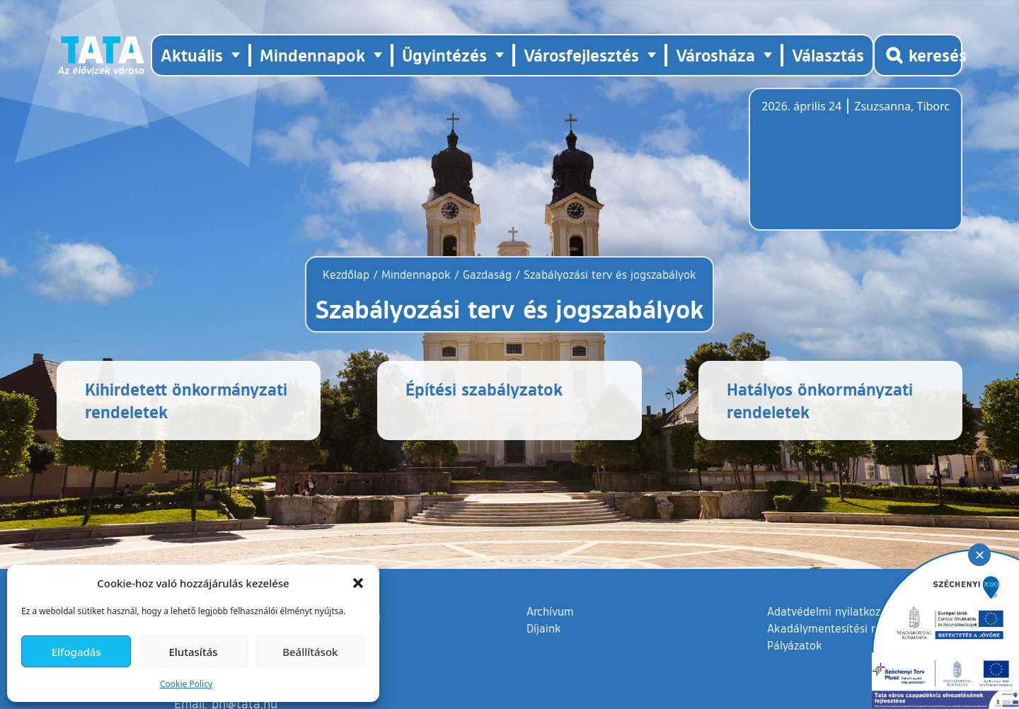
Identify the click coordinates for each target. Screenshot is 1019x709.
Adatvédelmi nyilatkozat (829, 640)
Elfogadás (76, 652)
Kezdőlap (348, 274)
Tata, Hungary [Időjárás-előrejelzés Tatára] (840, 168)
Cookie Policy (186, 684)
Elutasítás (192, 652)
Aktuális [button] (192, 55)
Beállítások (310, 652)
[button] (358, 583)
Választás (828, 55)
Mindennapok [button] (312, 55)
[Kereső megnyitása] (917, 55)
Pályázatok (794, 674)
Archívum (550, 639)
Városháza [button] (715, 55)
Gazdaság (487, 274)
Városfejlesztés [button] (581, 55)
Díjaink (543, 657)
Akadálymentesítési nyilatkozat (847, 657)
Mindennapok (416, 274)
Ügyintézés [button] (444, 55)
